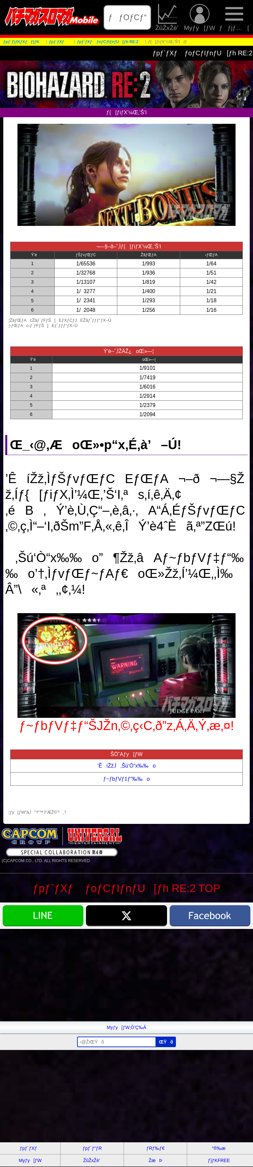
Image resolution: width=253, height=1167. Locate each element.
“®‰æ (219, 1148)
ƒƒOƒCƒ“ (127, 17)
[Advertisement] (126, 975)
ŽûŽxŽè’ (167, 17)
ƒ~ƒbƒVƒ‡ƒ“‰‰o (126, 779)
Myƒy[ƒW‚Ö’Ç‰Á (126, 1027)
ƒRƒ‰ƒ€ (155, 1148)
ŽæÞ (155, 1160)
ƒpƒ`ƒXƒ (30, 1148)
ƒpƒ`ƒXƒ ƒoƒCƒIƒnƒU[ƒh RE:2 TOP (126, 888)
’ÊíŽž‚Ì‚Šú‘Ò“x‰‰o (127, 766)
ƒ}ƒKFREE (219, 1160)
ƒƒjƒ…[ (234, 17)
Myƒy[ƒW (199, 17)
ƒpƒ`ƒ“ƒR (92, 1148)
